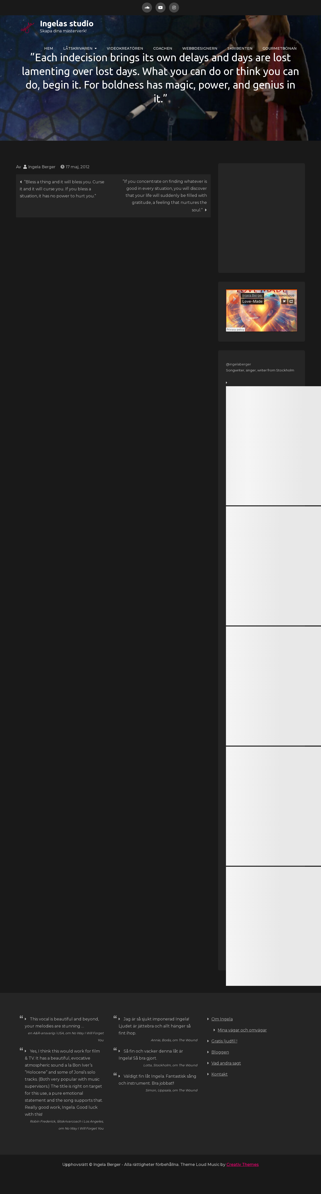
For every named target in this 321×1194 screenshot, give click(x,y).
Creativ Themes (242, 1164)
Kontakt (219, 1074)
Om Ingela (222, 1019)
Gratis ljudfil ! (224, 1041)
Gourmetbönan (280, 48)
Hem (48, 48)
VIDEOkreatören (125, 48)
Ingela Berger (41, 167)
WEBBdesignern (199, 48)
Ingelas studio (50, 23)
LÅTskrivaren (78, 48)
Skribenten (240, 48)
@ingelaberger (238, 364)
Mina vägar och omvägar (242, 1030)
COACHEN (162, 48)
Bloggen (220, 1052)
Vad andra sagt (226, 1063)
